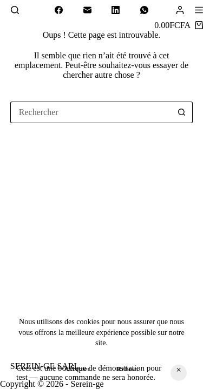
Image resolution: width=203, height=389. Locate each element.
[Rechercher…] (91, 112)
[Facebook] (59, 10)
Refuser (128, 369)
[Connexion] (180, 10)
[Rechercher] (15, 10)
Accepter (77, 369)
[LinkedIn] (116, 10)
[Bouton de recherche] (182, 112)
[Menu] (199, 10)
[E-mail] (87, 10)
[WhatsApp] (144, 10)
